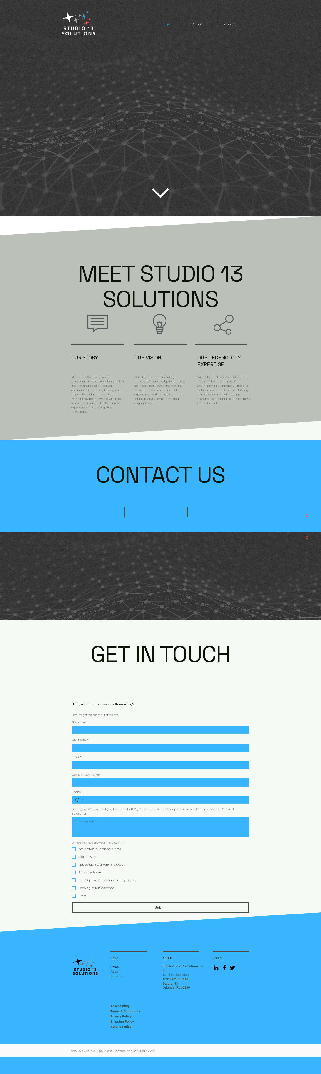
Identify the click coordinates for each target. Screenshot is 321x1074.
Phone (76, 792)
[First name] (159, 730)
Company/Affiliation (86, 775)
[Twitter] (232, 967)
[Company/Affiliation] (159, 782)
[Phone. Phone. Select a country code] (79, 800)
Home (114, 967)
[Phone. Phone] (165, 800)
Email (77, 757)
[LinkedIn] (216, 967)
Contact (116, 976)
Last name (80, 740)
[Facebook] (224, 967)
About (115, 971)
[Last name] (159, 747)
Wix (152, 1051)
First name (80, 722)
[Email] (159, 765)
